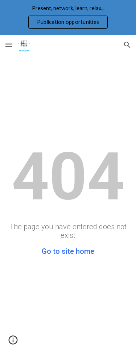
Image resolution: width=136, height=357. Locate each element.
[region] (68, 17)
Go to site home (68, 251)
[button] (8, 45)
